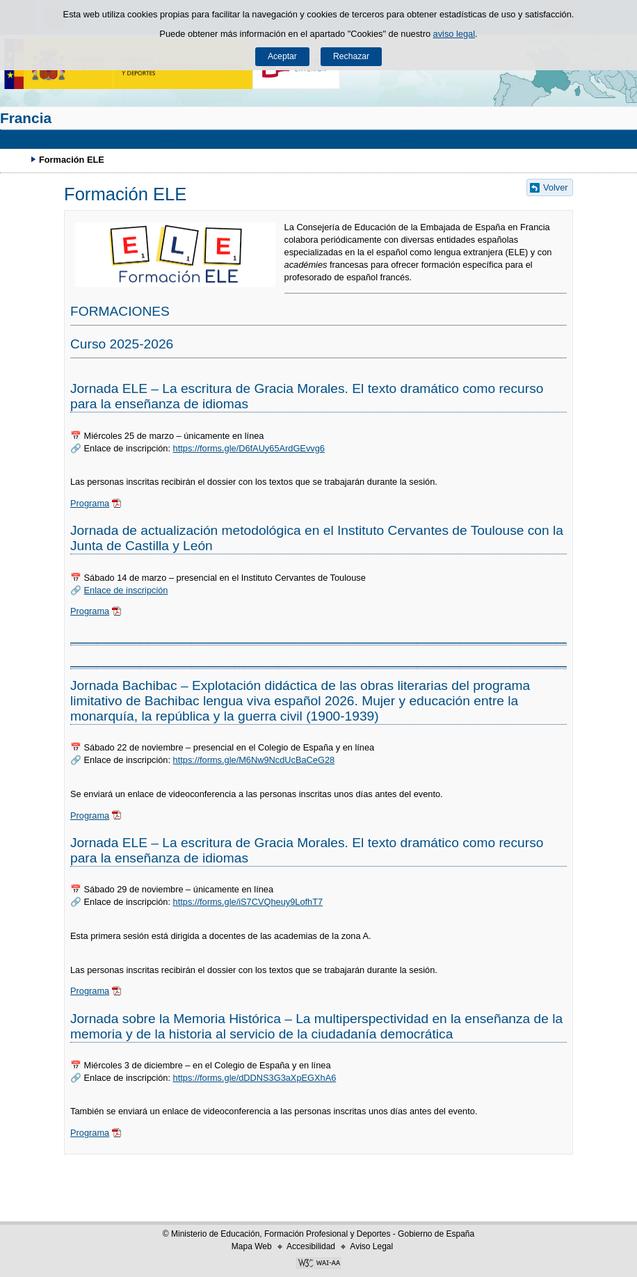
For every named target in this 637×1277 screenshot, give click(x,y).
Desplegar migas (17, 159)
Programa (89, 503)
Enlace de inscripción (126, 590)
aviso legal (454, 34)
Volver (555, 187)
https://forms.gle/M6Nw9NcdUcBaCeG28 (254, 760)
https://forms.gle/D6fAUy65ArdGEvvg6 (249, 448)
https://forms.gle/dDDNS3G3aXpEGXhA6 (255, 1078)
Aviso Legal (371, 1246)
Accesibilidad (311, 1246)
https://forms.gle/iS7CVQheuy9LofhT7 (248, 902)
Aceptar (282, 56)
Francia (25, 118)
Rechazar (351, 56)
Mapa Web (252, 1246)
